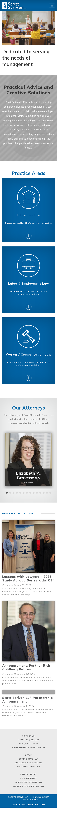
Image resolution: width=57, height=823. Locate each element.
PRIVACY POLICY (30, 812)
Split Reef (40, 817)
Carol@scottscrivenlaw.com (28, 759)
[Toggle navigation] (52, 6)
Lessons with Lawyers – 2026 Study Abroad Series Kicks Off (28, 590)
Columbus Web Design (22, 817)
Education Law (28, 790)
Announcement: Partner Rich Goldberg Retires (26, 679)
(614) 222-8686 (32, 752)
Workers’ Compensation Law (28, 798)
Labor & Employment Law (28, 794)
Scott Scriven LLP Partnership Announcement (27, 711)
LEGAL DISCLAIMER (41, 809)
